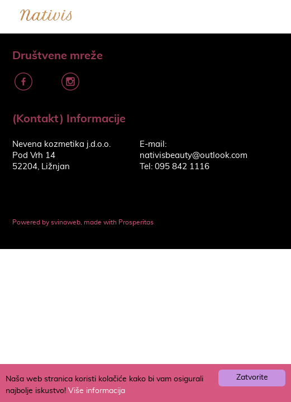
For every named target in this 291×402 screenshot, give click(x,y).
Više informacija (96, 391)
